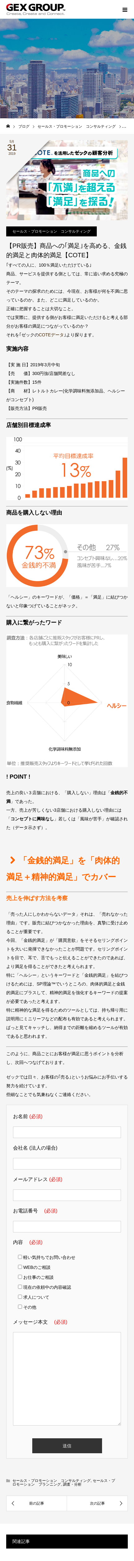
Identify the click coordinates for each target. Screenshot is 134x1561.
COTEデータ (51, 334)
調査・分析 (72, 1484)
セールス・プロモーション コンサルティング (51, 231)
